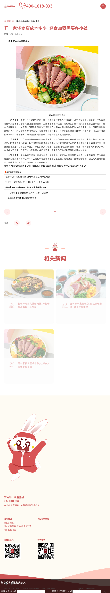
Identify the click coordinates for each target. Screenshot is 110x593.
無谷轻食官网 (22, 21)
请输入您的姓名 (8, 591)
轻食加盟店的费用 (54, 166)
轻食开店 (35, 21)
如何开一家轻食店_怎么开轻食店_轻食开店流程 (27, 182)
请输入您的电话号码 (62, 591)
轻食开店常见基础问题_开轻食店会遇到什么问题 (28, 177)
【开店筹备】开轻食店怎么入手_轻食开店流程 (27, 193)
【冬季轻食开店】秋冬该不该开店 (21, 198)
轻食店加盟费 (38, 166)
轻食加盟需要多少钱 (21, 166)
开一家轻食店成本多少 (75, 166)
